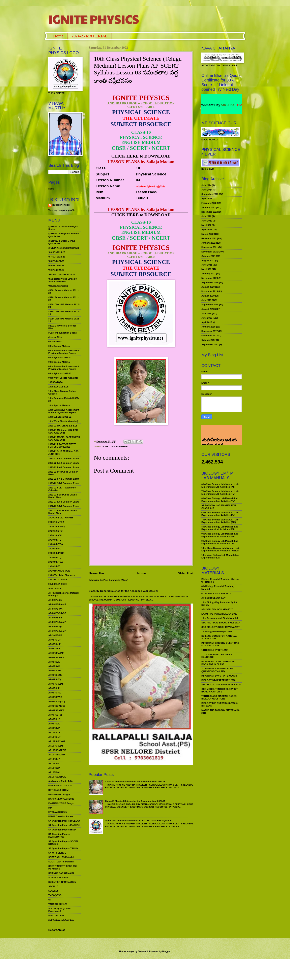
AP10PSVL (54, 763)
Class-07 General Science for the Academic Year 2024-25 (123, 590)
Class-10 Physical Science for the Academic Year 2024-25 (135, 801)
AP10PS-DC (54, 732)
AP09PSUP (54, 719)
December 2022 (209, 212)
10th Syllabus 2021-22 (59, 417)
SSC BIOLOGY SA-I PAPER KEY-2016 (221, 684)
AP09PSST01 (55, 715)
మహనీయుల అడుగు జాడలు (61, 920)
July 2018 (206, 313)
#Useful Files (55, 337)
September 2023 (210, 194)
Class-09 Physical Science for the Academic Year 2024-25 (135, 781)
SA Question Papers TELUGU (63, 848)
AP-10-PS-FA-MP (57, 631)
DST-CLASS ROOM (58, 790)
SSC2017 (53, 886)
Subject (102, 174)
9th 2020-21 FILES (57, 584)
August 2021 (208, 260)
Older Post (185, 573)
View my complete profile (61, 210)
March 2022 (207, 234)
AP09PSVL (54, 723)
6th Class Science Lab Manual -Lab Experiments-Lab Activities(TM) (219, 485)
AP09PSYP (54, 728)
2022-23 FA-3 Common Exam (63, 502)
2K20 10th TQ (55, 531)
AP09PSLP (54, 688)
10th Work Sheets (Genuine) (63, 421)
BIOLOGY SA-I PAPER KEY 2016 (218, 680)
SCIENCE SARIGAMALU (61, 873)
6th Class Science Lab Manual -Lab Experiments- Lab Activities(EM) (219, 513)
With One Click (56, 915)
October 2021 (208, 256)
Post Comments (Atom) (116, 580)
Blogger (166, 951)
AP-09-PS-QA (55, 626)
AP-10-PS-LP (55, 635)
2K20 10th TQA (56, 522)
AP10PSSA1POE (57, 750)
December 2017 (209, 331)
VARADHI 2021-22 (57, 904)
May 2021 (206, 269)
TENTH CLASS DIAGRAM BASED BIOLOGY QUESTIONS (219, 697)
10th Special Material (59, 405)
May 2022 (206, 225)
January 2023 (208, 207)
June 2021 (206, 265)
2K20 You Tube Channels (61, 575)
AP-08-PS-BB (55, 600)
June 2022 (206, 220)
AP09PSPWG (55, 697)
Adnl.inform (54, 588)
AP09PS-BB (54, 670)
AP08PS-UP (54, 644)
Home (58, 36)
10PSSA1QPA (55, 382)
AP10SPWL (54, 772)
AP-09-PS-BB (55, 617)
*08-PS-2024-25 (56, 261)
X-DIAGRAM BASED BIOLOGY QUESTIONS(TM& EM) (217, 669)
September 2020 (210, 282)
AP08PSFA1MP (56, 653)
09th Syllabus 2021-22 (59, 373)
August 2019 (208, 296)
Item (99, 192)
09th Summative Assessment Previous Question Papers (63, 367)
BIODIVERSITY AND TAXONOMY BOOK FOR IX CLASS (218, 662)
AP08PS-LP (54, 640)
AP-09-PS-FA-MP (57, 622)
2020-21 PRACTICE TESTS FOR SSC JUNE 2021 (62, 445)
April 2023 (206, 198)
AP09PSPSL (54, 692)
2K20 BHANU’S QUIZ (59, 571)
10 (138, 168)
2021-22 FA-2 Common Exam (63, 463)
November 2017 (209, 335)
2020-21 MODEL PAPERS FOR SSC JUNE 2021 (64, 438)
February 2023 (208, 203)
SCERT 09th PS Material (61, 857)
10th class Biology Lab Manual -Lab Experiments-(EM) (220, 556)
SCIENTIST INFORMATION (62, 882)
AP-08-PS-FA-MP (57, 604)
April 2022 (206, 229)
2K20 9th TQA (55, 562)
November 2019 (209, 291)
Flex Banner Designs (59, 794)
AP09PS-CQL (55, 675)
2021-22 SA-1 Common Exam (63, 479)
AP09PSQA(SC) (56, 706)
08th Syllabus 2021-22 (59, 357)
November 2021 (209, 251)
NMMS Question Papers (60, 816)
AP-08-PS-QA (55, 609)
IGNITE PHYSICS (93, 18)
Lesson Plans (146, 192)
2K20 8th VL (54, 548)
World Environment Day (216, 105)
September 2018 (210, 304)
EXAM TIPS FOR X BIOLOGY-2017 (219, 614)
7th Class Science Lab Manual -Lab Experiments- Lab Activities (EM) (219, 520)
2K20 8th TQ (54, 540)
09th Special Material (59, 362)
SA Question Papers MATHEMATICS (59, 835)
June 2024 (206, 190)
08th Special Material (59, 346)
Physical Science (151, 174)
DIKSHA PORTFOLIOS (60, 785)
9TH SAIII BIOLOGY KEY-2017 (217, 609)
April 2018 (206, 322)
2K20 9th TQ (54, 557)
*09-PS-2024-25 (56, 265)
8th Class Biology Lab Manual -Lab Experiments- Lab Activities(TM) (219, 499)
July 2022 (206, 216)
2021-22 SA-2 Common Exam (63, 483)
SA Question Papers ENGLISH (64, 825)
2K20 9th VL (54, 566)
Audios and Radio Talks (60, 781)
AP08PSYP (54, 666)
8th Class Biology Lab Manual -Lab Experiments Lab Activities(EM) (219, 527)
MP (50, 808)
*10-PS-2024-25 (56, 270)
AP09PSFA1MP (56, 684)
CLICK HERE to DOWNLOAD (141, 156)
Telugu (142, 198)
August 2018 (208, 309)
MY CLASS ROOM (57, 812)
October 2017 (208, 340)
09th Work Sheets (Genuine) (63, 378)
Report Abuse (56, 929)
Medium (103, 198)
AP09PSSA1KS (56, 710)
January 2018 (208, 327)
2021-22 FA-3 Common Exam (63, 467)
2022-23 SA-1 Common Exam (63, 506)
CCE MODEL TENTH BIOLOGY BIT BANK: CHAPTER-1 (219, 690)
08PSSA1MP (54, 341)
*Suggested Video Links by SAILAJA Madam (62, 280)
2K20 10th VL (55, 535)
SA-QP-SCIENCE (57, 853)
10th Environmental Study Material (219, 618)
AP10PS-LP (54, 737)
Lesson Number (110, 180)
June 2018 (206, 318)
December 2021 (209, 247)
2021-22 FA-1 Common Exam (63, 458)
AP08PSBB (54, 648)
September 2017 (210, 344)
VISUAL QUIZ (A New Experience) (59, 909)
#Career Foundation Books (62, 333)
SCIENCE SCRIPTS (58, 877)
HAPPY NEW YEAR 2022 (61, 799)
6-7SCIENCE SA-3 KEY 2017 (216, 593)
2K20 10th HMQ (56, 526)
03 (138, 180)
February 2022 (208, 238)
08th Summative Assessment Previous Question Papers (63, 351)
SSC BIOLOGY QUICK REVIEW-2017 (220, 627)
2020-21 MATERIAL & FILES (63, 425)
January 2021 (208, 273)
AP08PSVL (54, 662)
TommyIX (143, 951)
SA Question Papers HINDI (62, 829)
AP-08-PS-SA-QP (57, 613)
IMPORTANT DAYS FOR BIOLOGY (219, 676)
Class (101, 168)
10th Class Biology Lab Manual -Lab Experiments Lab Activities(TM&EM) (220, 549)
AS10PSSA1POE (57, 777)
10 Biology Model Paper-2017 (216, 631)
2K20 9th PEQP (56, 553)
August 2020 (208, 287)
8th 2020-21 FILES (57, 579)
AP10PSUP (54, 759)
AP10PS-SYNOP (56, 741)
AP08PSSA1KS (56, 657)
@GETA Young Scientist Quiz (63, 248)
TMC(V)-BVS (54, 895)
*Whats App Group (58, 286)
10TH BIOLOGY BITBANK (214, 650)
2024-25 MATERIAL (89, 36)
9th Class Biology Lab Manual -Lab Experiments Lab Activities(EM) (219, 535)
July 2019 (206, 300)
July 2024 (206, 185)
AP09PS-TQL (55, 679)
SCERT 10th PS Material (115, 446)
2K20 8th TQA (55, 544)
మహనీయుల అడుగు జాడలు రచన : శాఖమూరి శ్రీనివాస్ (219, 431)
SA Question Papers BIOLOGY (64, 821)
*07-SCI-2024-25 (56, 256)
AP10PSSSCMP (56, 754)
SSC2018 (53, 891)
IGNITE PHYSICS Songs (61, 803)
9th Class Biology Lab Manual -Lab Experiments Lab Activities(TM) (219, 542)
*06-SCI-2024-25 (56, 252)
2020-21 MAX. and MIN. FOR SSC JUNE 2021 (63, 431)
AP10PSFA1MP (56, 746)
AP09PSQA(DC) (56, 701)
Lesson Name (108, 186)
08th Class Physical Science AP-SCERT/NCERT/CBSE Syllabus (138, 820)
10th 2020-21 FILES (58, 386)
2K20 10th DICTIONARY (60, 517)
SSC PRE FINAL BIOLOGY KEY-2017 (220, 622)
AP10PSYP (54, 768)
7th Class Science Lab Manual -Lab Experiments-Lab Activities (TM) (219, 492)
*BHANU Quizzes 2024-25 (61, 274)
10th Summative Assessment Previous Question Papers (63, 411)
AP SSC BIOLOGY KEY (213, 598)
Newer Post (97, 573)
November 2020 (209, 278)
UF (49, 899)
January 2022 (208, 243)
